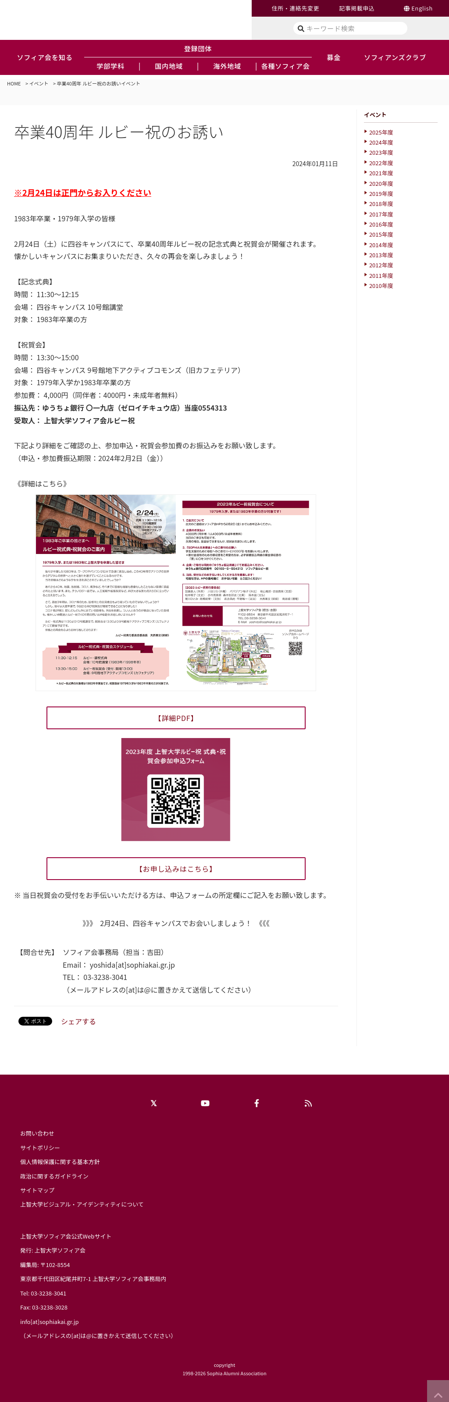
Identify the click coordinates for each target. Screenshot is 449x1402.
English (422, 8)
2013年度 (381, 255)
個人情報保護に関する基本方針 (60, 1161)
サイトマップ (37, 1190)
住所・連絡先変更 (295, 8)
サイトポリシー (40, 1147)
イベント (39, 83)
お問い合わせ (37, 1133)
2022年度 (381, 163)
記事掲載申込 (356, 8)
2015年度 (381, 234)
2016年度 (381, 224)
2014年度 (381, 245)
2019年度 (381, 193)
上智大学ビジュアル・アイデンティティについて (82, 1204)
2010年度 (381, 285)
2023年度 (381, 152)
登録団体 (198, 48)
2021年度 (381, 173)
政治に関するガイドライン (54, 1176)
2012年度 (381, 265)
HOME (14, 83)
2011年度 (381, 275)
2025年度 (381, 132)
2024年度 (381, 142)
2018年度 (381, 203)
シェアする (78, 1021)
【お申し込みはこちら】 (176, 868)
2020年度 (381, 183)
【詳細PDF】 (176, 718)
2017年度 (381, 214)
